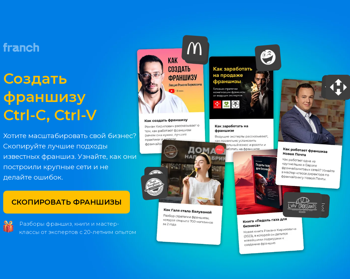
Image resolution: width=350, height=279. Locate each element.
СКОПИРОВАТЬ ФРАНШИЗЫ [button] (66, 202)
